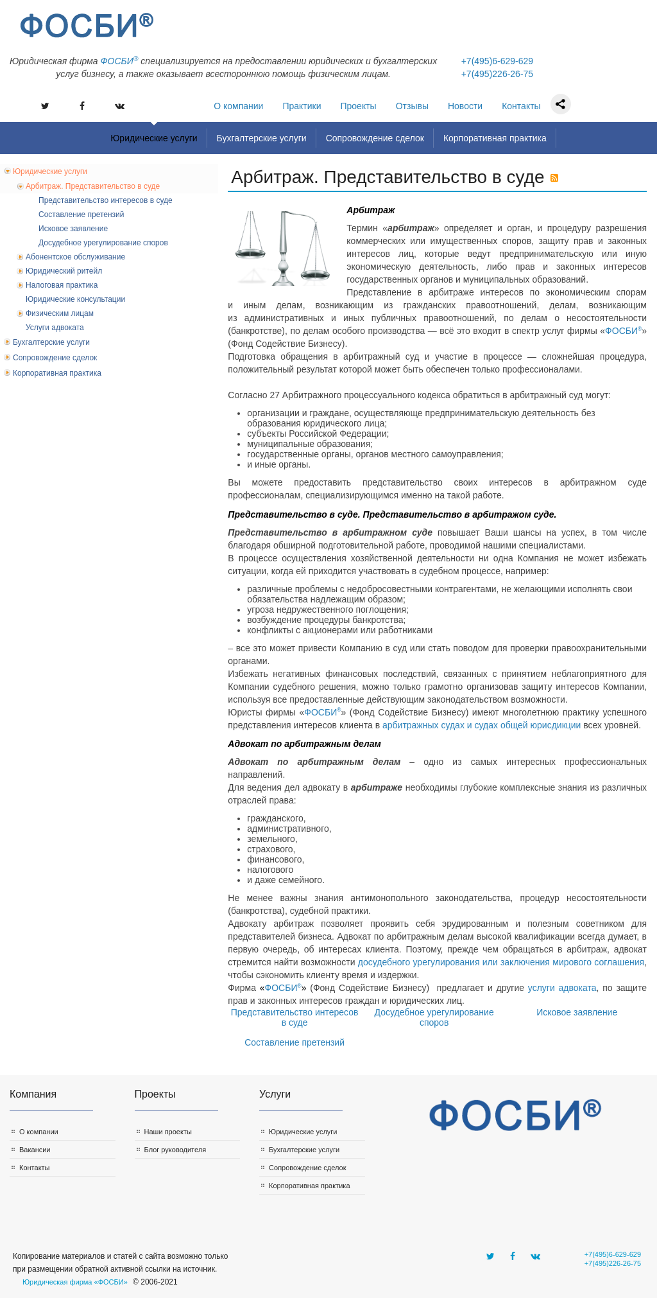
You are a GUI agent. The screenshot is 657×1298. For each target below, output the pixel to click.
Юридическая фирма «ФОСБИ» (75, 1282)
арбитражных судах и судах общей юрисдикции (481, 725)
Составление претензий (294, 1042)
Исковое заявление (576, 1012)
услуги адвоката (562, 988)
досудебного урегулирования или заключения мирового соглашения (501, 962)
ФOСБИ (119, 61)
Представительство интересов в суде (295, 1017)
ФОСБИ (623, 331)
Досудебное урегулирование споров (434, 1017)
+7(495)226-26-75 (497, 74)
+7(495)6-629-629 (497, 61)
